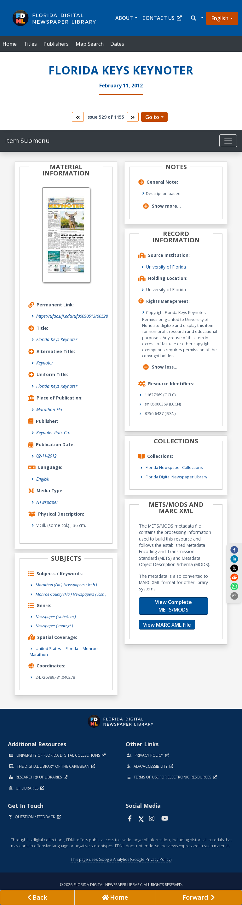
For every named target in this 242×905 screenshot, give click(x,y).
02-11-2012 (46, 456)
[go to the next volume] (133, 117)
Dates (117, 43)
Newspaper (47, 502)
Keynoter (44, 363)
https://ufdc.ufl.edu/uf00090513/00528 (72, 316)
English (219, 18)
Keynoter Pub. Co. (53, 432)
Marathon (39, 654)
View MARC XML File (167, 624)
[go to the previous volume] (78, 117)
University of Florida (166, 267)
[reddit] (234, 577)
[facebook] (234, 550)
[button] (196, 18)
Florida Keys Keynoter (56, 339)
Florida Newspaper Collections (174, 467)
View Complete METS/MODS (173, 606)
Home (10, 43)
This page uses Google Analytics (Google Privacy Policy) (121, 859)
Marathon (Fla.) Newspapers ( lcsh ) (66, 585)
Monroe (90, 648)
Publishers (56, 43)
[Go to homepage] (114, 897)
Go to (152, 117)
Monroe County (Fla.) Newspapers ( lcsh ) (71, 594)
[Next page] (198, 897)
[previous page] (37, 897)
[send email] (234, 595)
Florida (72, 648)
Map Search (90, 43)
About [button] (124, 18)
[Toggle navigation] (228, 140)
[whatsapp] (234, 586)
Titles (30, 43)
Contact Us (162, 18)
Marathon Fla (49, 409)
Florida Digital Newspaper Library (176, 477)
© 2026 (121, 884)
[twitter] (234, 568)
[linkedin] (234, 559)
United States (48, 648)
